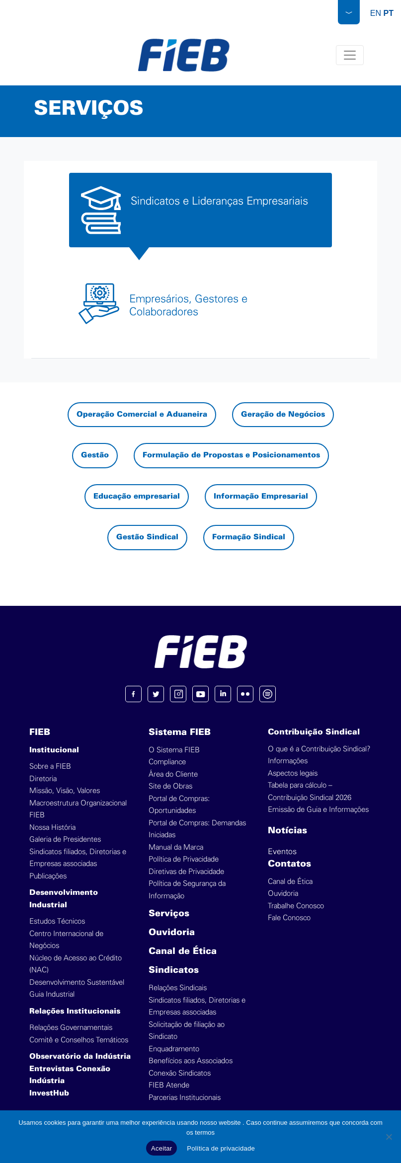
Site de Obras (170, 786)
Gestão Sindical (147, 537)
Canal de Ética (183, 951)
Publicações (48, 876)
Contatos (289, 864)
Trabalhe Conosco (296, 906)
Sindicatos (174, 970)
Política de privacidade (221, 1148)
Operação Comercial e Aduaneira (142, 414)
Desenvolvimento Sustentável (76, 982)
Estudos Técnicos (57, 921)
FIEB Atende (169, 1085)
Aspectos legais (293, 773)
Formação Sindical (248, 537)
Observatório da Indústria (80, 1056)
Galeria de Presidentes (65, 839)
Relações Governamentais (70, 1027)
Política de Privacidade (184, 859)
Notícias (287, 831)
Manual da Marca (176, 847)
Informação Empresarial (261, 496)
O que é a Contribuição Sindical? (319, 749)
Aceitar (161, 1148)
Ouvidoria (172, 933)
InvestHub (49, 1093)
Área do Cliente (173, 774)
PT (389, 13)
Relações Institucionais (74, 1011)
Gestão (95, 455)
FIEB (39, 732)
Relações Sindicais (178, 988)
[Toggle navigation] (350, 55)
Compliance (167, 762)
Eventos (282, 852)
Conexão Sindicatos (180, 1073)
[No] (389, 1137)
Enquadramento (174, 1049)
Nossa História (52, 827)
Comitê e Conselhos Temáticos (78, 1040)
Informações (288, 761)
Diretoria (43, 779)
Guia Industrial (52, 994)
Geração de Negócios (283, 414)
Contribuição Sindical (314, 732)
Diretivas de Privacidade (186, 871)
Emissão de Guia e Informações (318, 809)
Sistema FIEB (180, 732)
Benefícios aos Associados (191, 1061)
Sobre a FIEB (50, 766)
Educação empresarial (136, 496)
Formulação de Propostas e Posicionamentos (231, 455)
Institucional (54, 750)
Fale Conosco (289, 918)
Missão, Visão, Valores (64, 791)
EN (375, 13)
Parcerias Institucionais (185, 1097)
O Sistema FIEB (174, 750)
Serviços (169, 914)
